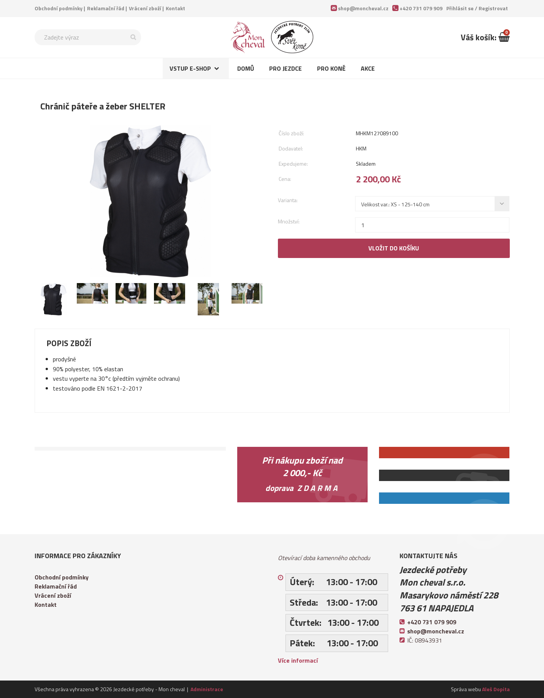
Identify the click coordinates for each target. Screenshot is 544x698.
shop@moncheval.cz (363, 8)
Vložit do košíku (393, 248)
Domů (245, 68)
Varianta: (288, 200)
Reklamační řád (105, 8)
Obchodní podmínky (58, 8)
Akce (368, 68)
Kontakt (175, 8)
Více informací (298, 660)
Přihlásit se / (477, 8)
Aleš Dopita (496, 689)
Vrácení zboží (145, 8)
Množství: (289, 221)
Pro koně (331, 68)
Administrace (206, 689)
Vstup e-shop (190, 68)
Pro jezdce (285, 68)
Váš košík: (485, 37)
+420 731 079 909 (421, 8)
